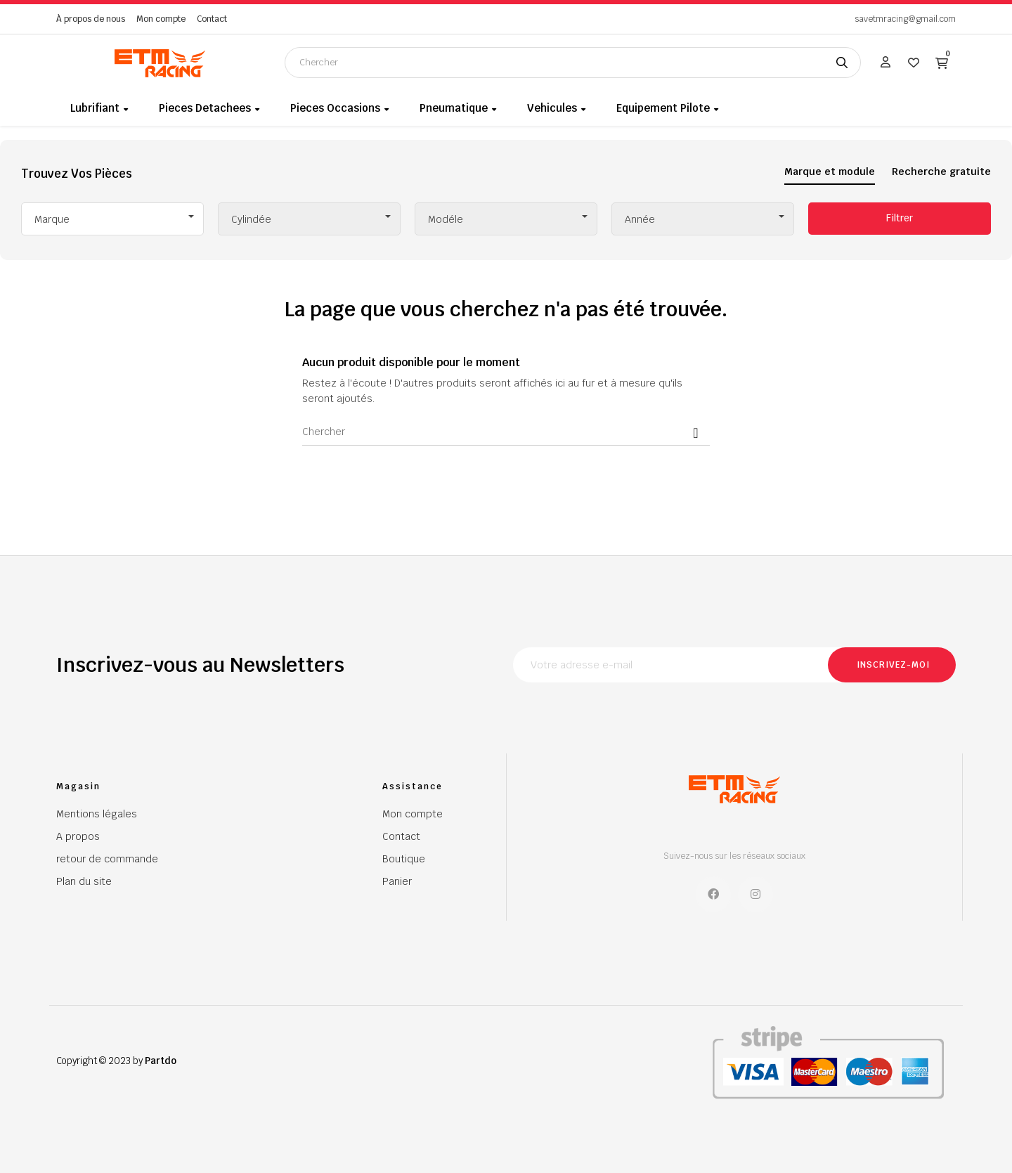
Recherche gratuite (941, 171)
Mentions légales (96, 814)
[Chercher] (506, 431)
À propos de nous (90, 19)
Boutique (403, 859)
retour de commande (107, 859)
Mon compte (161, 19)
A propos (78, 836)
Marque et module (829, 171)
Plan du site (84, 881)
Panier (397, 881)
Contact (212, 19)
